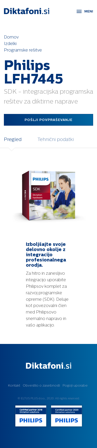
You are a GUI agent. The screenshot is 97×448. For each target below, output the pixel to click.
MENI (88, 11)
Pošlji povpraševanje (48, 120)
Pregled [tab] (12, 139)
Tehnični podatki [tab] (56, 139)
